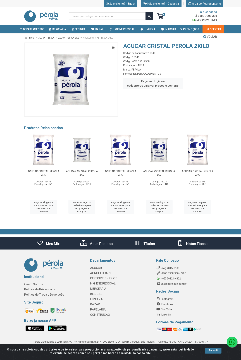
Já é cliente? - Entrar (120, 3)
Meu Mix (48, 244)
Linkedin (163, 314)
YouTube (164, 309)
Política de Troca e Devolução (41, 294)
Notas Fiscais (193, 244)
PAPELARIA (97, 308)
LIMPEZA (95, 298)
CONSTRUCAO (98, 313)
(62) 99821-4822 (168, 278)
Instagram (164, 299)
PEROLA (136, 69)
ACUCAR (95, 267)
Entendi (213, 350)
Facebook (164, 304)
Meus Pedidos (96, 244)
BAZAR (94, 303)
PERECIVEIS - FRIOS (102, 277)
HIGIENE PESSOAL (101, 282)
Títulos (144, 244)
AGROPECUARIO (99, 272)
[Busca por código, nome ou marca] (107, 16)
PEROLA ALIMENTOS (149, 73)
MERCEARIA (97, 288)
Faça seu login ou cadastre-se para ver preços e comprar (153, 83)
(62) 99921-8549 (204, 20)
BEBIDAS (95, 293)
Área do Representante (204, 3)
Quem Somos (32, 284)
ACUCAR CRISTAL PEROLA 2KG (43, 173)
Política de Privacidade (37, 289)
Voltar (210, 36)
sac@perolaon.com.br (171, 283)
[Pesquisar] (149, 16)
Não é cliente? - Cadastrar (161, 3)
